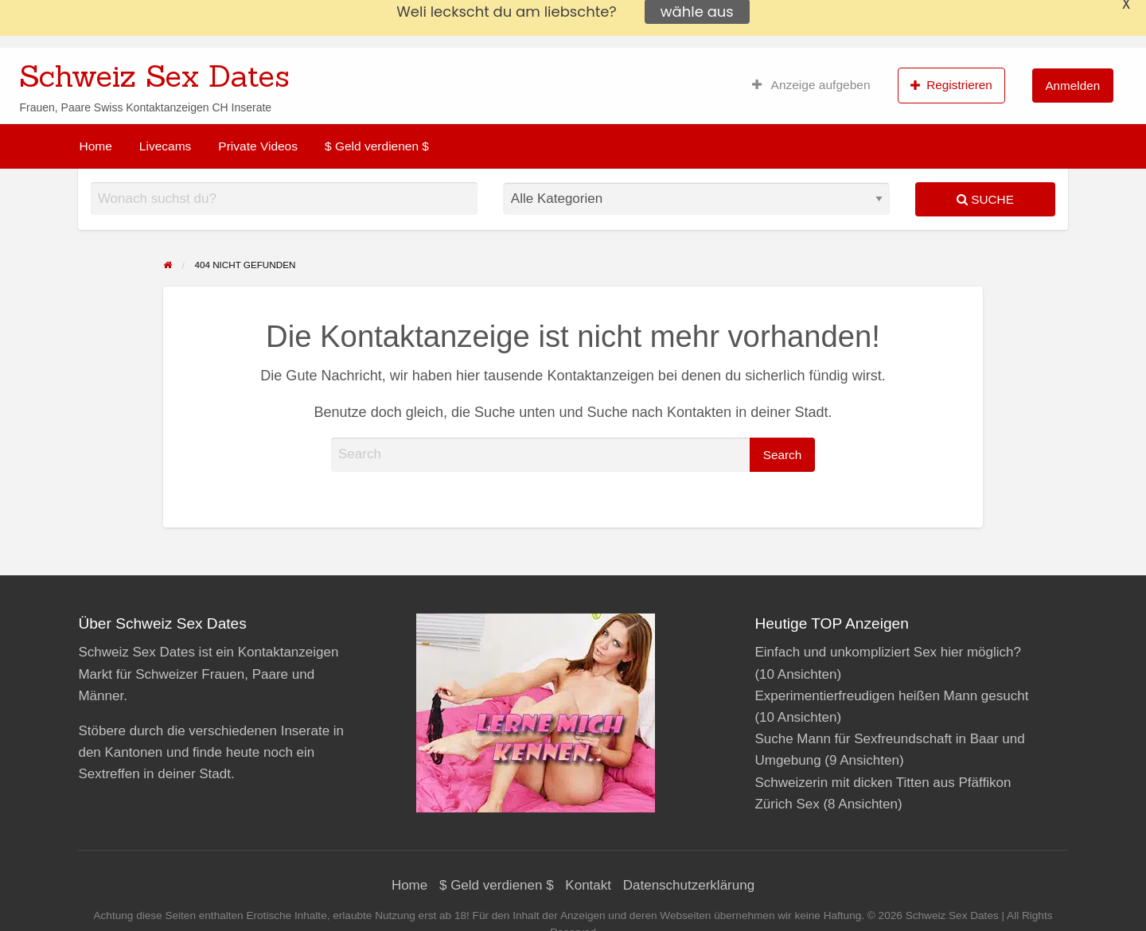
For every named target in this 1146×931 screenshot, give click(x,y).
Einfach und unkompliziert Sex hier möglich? (887, 652)
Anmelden (1072, 85)
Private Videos (258, 146)
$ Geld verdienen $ (377, 146)
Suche (985, 199)
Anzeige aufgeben (811, 85)
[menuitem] (811, 85)
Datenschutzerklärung (688, 885)
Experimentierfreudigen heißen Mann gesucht (891, 695)
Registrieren (951, 85)
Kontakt (588, 885)
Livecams (165, 146)
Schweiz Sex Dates (154, 75)
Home (96, 146)
